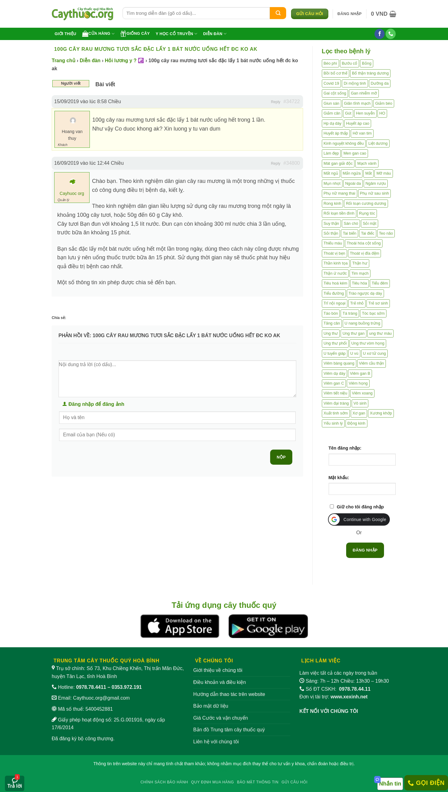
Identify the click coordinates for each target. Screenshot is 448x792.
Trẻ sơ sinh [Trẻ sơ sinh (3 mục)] (378, 303)
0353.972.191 (127, 687)
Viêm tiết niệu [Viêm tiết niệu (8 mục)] (335, 393)
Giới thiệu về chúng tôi (217, 670)
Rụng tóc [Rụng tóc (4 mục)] (367, 213)
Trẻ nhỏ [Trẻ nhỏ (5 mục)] (357, 303)
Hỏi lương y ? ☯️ (124, 60)
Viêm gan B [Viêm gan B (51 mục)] (360, 373)
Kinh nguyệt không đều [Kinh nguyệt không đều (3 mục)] (344, 143)
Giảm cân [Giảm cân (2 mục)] (332, 113)
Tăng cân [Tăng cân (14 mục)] (332, 323)
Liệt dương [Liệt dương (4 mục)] (377, 143)
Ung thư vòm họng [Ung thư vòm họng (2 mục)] (367, 343)
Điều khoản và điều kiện (219, 682)
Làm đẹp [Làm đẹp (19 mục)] (331, 153)
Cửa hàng (98, 33)
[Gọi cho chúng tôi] (391, 34)
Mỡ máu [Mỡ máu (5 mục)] (383, 173)
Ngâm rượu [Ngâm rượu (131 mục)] (376, 183)
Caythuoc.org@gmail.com (101, 698)
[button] (350, 14)
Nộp (281, 457)
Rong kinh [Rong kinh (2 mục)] (333, 203)
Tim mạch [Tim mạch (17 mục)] (360, 273)
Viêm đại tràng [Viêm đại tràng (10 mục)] (336, 403)
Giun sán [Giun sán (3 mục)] (331, 103)
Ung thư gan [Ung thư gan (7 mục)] (353, 333)
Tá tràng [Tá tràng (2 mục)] (349, 313)
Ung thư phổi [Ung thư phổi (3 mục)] (335, 343)
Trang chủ (63, 60)
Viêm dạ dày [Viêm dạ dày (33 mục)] (335, 373)
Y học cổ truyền (176, 34)
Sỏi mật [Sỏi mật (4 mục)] (369, 223)
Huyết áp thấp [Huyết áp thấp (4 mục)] (336, 133)
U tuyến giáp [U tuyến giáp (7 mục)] (335, 353)
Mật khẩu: (339, 477)
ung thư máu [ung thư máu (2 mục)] (380, 333)
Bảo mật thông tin (257, 782)
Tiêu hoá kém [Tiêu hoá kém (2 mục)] (335, 283)
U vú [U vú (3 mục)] (354, 353)
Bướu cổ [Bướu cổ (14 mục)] (350, 63)
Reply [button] (275, 102)
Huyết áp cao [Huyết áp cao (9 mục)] (357, 123)
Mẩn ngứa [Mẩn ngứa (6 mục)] (352, 173)
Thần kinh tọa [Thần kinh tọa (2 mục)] (336, 263)
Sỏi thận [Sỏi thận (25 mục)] (331, 233)
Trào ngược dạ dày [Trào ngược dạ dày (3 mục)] (365, 293)
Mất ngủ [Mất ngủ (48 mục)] (331, 173)
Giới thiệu (65, 33)
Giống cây (135, 33)
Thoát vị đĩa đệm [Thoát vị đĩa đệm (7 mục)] (364, 253)
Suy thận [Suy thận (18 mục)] (331, 223)
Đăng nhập (365, 550)
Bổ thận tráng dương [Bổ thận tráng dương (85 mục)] (370, 73)
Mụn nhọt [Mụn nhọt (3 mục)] (332, 183)
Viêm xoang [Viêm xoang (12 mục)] (362, 393)
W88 (224, 770)
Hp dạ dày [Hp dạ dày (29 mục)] (333, 123)
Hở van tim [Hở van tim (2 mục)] (362, 133)
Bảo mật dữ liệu (210, 706)
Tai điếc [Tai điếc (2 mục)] (367, 233)
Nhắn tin (390, 784)
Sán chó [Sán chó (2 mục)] (351, 223)
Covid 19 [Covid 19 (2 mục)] (331, 83)
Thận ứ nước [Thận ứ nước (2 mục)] (335, 273)
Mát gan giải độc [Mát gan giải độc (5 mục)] (338, 163)
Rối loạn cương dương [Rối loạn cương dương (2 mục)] (366, 203)
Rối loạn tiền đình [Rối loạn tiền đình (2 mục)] (339, 213)
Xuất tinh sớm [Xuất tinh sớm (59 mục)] (336, 413)
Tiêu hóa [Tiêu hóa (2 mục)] (359, 283)
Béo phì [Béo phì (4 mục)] (330, 63)
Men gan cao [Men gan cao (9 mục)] (354, 153)
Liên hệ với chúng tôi (216, 741)
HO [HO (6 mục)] (382, 113)
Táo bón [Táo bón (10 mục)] (331, 313)
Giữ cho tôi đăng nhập (360, 506)
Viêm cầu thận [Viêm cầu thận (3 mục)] (371, 363)
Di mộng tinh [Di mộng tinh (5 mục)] (355, 83)
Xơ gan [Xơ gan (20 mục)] (359, 413)
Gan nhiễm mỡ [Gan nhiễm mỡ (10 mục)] (364, 93)
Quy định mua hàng (212, 782)
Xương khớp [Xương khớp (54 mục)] (381, 413)
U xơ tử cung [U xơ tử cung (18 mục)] (374, 353)
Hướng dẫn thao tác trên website (229, 694)
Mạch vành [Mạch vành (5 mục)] (366, 163)
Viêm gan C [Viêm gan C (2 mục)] (334, 383)
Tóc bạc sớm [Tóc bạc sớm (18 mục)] (373, 313)
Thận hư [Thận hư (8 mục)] (359, 263)
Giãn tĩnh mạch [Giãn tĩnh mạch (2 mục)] (357, 103)
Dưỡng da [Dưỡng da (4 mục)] (380, 83)
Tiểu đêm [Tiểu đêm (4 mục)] (380, 283)
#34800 (291, 163)
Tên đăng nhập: (345, 448)
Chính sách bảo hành (164, 782)
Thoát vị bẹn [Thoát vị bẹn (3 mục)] (334, 253)
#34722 (291, 101)
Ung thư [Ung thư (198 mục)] (331, 333)
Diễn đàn (214, 34)
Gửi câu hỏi (295, 782)
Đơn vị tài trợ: (333, 696)
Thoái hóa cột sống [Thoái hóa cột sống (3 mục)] (364, 243)
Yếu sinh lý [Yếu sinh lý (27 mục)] (333, 423)
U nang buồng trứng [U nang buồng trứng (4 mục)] (362, 323)
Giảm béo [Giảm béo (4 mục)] (383, 103)
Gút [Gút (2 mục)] (348, 113)
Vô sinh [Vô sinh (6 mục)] (360, 403)
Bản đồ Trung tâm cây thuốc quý (229, 729)
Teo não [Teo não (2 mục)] (386, 233)
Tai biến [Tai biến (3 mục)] (349, 233)
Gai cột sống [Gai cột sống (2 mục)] (335, 93)
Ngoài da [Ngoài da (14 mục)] (353, 183)
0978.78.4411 (91, 687)
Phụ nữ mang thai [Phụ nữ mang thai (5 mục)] (339, 193)
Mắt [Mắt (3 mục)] (368, 173)
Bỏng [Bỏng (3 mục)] (366, 63)
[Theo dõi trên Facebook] (379, 34)
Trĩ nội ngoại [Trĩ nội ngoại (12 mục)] (335, 303)
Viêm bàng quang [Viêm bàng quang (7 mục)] (339, 363)
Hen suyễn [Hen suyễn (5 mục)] (365, 113)
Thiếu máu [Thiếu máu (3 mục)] (333, 243)
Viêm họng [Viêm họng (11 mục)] (358, 383)
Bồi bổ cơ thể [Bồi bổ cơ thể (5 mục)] (335, 73)
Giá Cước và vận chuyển (220, 718)
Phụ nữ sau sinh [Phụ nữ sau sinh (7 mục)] (374, 193)
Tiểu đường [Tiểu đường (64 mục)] (334, 293)
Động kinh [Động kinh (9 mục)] (356, 423)
